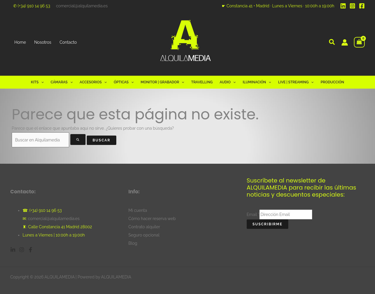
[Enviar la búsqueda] (78, 139)
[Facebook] (362, 6)
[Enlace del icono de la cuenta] (344, 42)
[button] (332, 43)
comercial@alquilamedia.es (82, 6)
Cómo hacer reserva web (151, 218)
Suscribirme (268, 224)
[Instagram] (352, 6)
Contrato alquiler (144, 226)
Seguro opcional (143, 235)
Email (253, 214)
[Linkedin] (343, 6)
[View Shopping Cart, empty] (359, 42)
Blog (132, 243)
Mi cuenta (137, 210)
